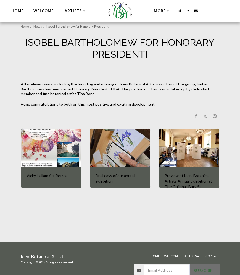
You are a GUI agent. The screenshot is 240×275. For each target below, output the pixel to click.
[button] (75, 11)
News (37, 26)
